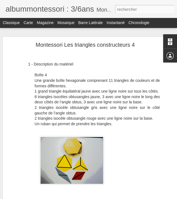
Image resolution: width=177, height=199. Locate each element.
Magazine (45, 22)
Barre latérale (90, 22)
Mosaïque (65, 22)
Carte (28, 22)
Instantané (116, 22)
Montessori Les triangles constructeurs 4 (85, 45)
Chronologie (138, 22)
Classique (11, 22)
